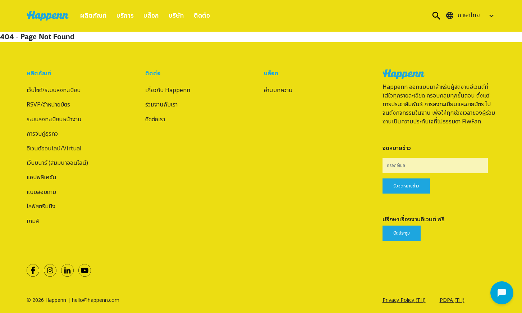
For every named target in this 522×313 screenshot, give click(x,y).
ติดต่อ (202, 16)
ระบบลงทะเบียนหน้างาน (54, 119)
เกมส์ (33, 221)
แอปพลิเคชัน (41, 177)
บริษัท (176, 16)
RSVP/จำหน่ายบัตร (48, 104)
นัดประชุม (401, 233)
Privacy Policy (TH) (404, 300)
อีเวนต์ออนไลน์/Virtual (54, 148)
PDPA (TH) (452, 300)
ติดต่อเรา (155, 119)
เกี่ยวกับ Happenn (167, 90)
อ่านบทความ (278, 90)
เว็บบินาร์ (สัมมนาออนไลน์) (57, 163)
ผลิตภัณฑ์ (93, 16)
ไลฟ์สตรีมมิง (41, 206)
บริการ (125, 16)
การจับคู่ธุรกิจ (42, 134)
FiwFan (471, 121)
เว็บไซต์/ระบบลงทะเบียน (54, 90)
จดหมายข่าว (397, 148)
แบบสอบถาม (41, 192)
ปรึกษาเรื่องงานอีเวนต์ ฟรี (414, 219)
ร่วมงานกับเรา (161, 104)
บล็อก (151, 16)
